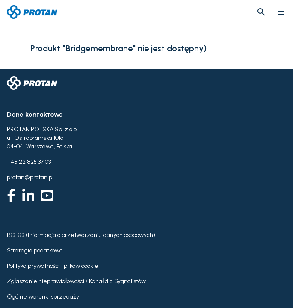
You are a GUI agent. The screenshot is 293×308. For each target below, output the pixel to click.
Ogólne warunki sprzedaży (43, 296)
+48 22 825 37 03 (29, 162)
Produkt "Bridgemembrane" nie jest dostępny (117, 48)
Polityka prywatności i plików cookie (52, 266)
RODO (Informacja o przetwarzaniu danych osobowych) (81, 235)
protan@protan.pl (30, 177)
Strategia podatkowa (35, 250)
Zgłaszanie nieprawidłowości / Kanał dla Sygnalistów (76, 281)
